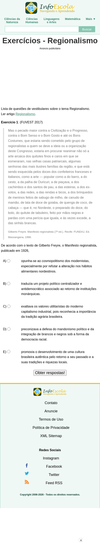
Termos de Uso (51, 419)
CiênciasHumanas (31, 20)
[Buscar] (41, 29)
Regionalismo (25, 114)
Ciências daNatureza (12, 20)
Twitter (54, 475)
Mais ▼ (91, 19)
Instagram (51, 458)
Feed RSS (54, 483)
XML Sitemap (51, 436)
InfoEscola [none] (50, 392)
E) (4, 352)
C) (4, 306)
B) (4, 283)
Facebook (54, 466)
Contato (51, 403)
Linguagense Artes (52, 20)
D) (4, 329)
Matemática (72, 19)
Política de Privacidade (50, 428)
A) (4, 261)
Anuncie (50, 411)
